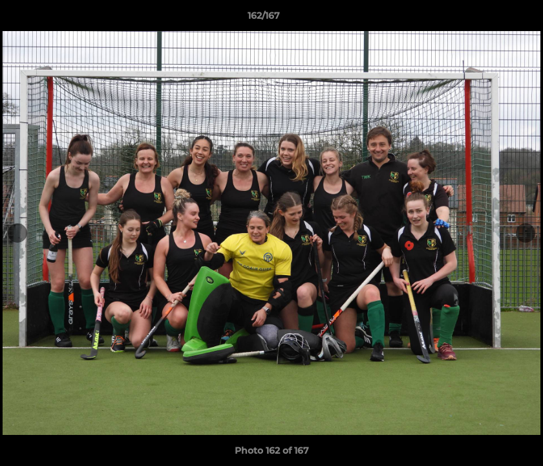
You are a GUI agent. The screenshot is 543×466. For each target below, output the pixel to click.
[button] (488, 19)
